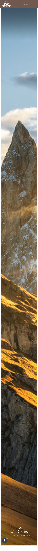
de (27, 4)
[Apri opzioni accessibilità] (4, 540)
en (24, 4)
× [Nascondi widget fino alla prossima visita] (6, 538)
